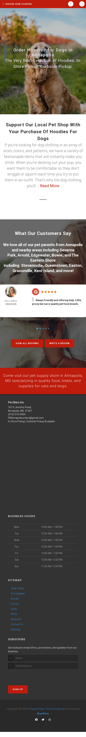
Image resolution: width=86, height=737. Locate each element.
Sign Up (18, 694)
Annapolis (74, 244)
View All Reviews (27, 342)
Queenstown (56, 265)
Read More (49, 186)
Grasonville (22, 270)
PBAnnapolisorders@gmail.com (26, 423)
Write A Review (59, 342)
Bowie (57, 254)
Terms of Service (55, 713)
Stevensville (32, 265)
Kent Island (44, 270)
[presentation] (27, 680)
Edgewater (40, 254)
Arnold (23, 254)
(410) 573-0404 (16, 419)
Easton (75, 265)
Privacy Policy (36, 713)
